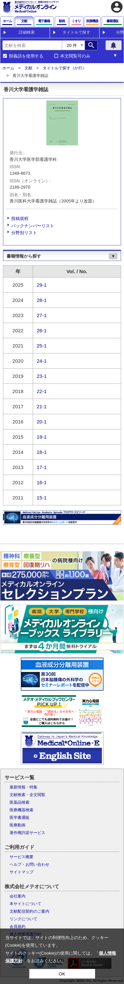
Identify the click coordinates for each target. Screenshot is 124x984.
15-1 (42, 497)
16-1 (42, 482)
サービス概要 (21, 857)
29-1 (42, 284)
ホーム (8, 68)
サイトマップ (21, 872)
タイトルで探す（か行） (64, 68)
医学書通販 (19, 817)
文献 (28, 68)
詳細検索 (27, 32)
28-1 (42, 300)
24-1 (42, 360)
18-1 (42, 452)
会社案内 (17, 896)
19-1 (42, 436)
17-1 (42, 467)
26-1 (42, 330)
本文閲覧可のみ (75, 56)
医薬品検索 (19, 802)
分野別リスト (24, 232)
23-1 (42, 376)
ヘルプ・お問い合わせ (29, 864)
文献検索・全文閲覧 (27, 794)
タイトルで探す (76, 32)
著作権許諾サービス (27, 832)
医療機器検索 (21, 810)
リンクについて (23, 919)
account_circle (117, 7)
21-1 (42, 406)
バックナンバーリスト (32, 225)
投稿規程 (19, 218)
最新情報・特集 (23, 787)
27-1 (42, 315)
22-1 (42, 391)
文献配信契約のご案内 (29, 911)
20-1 (42, 421)
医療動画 (17, 825)
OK (62, 973)
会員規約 (17, 926)
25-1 (42, 345)
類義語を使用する (26, 56)
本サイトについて (25, 903)
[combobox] (32, 45)
